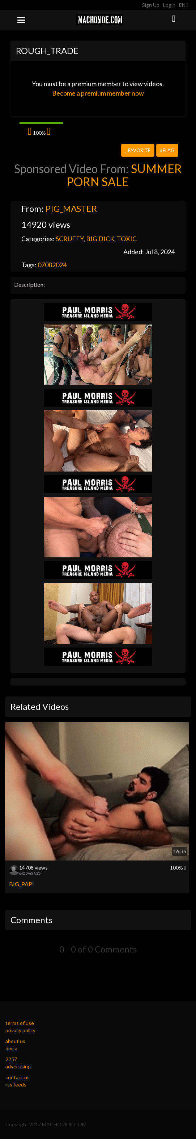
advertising (18, 1066)
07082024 (52, 265)
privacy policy (20, 1030)
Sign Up (150, 5)
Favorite (137, 150)
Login (169, 5)
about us (15, 1041)
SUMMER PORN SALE (124, 175)
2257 (11, 1059)
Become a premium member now (98, 93)
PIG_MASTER (71, 208)
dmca (11, 1048)
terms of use (19, 1023)
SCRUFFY (70, 239)
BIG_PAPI (21, 883)
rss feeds (15, 1084)
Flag (167, 150)
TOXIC (127, 239)
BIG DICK (100, 239)
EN (183, 5)
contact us (17, 1077)
